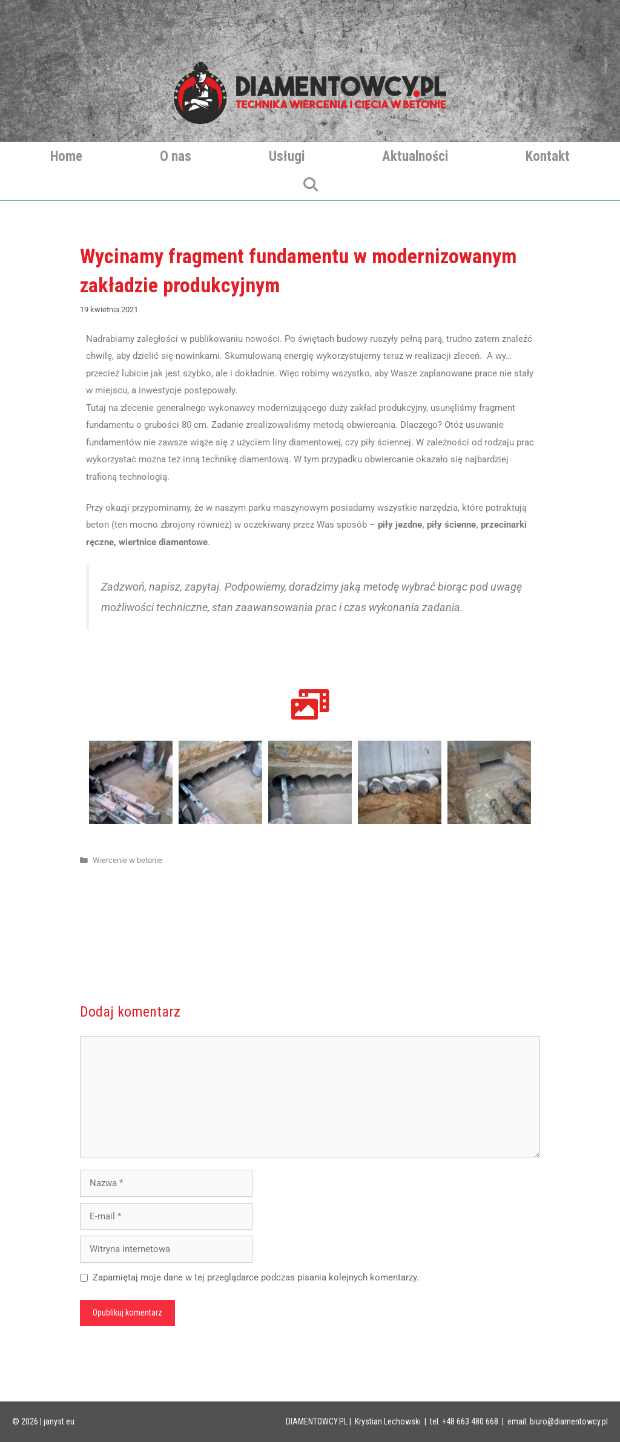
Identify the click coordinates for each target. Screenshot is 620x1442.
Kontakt (548, 156)
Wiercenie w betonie (127, 860)
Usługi (287, 156)
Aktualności (415, 156)
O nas (175, 156)
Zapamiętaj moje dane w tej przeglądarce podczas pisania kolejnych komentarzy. (256, 1277)
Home (66, 156)
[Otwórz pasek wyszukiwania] (310, 185)
